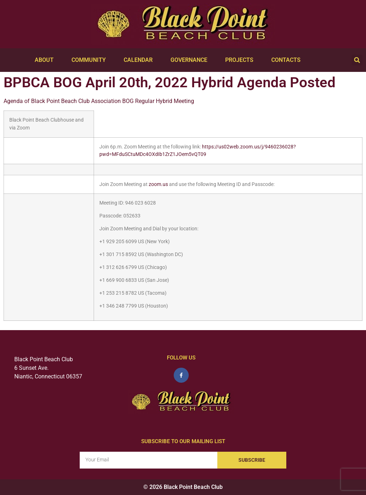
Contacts (287, 60)
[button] (357, 60)
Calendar (140, 60)
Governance (190, 60)
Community (90, 60)
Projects (241, 60)
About (46, 60)
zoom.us (158, 184)
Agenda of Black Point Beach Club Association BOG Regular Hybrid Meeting (99, 101)
